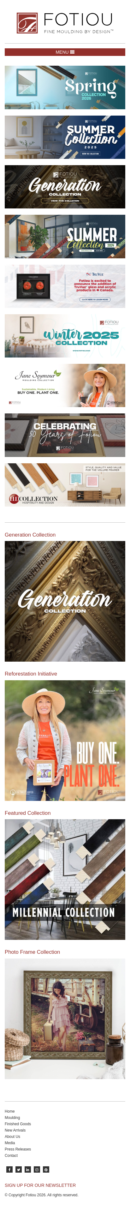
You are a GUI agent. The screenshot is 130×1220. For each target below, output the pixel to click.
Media (10, 1143)
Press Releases (18, 1149)
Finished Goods (18, 1124)
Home (10, 1111)
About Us (12, 1136)
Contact (11, 1155)
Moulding (12, 1117)
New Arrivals (15, 1130)
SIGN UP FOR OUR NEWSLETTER (40, 1185)
